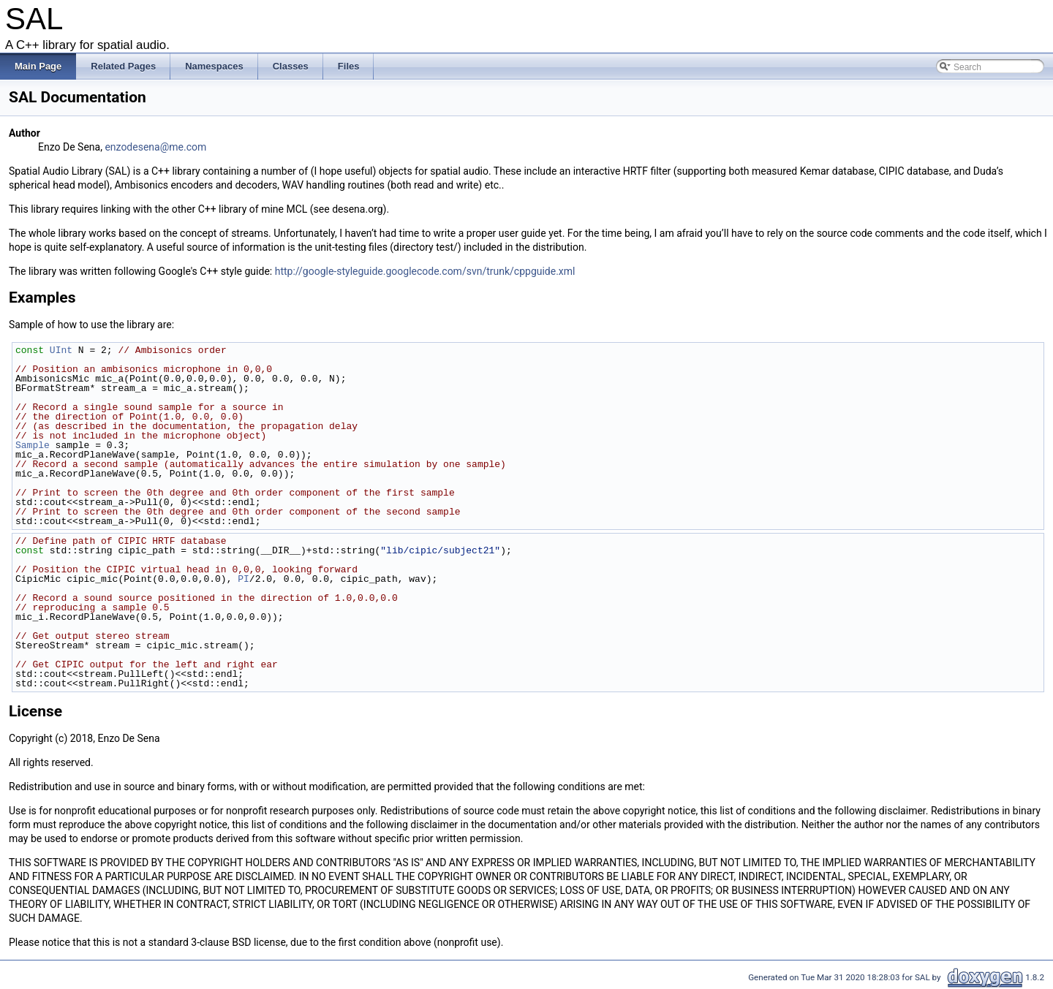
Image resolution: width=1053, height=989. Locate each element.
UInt (61, 350)
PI (243, 579)
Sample (32, 445)
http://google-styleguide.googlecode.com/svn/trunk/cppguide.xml (425, 271)
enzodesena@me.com (155, 147)
